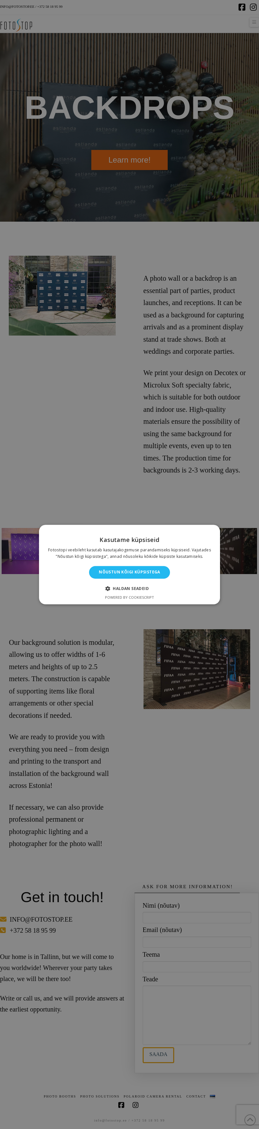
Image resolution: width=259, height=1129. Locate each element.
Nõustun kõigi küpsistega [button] (129, 572)
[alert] (129, 564)
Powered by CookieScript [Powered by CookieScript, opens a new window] (129, 597)
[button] (129, 588)
